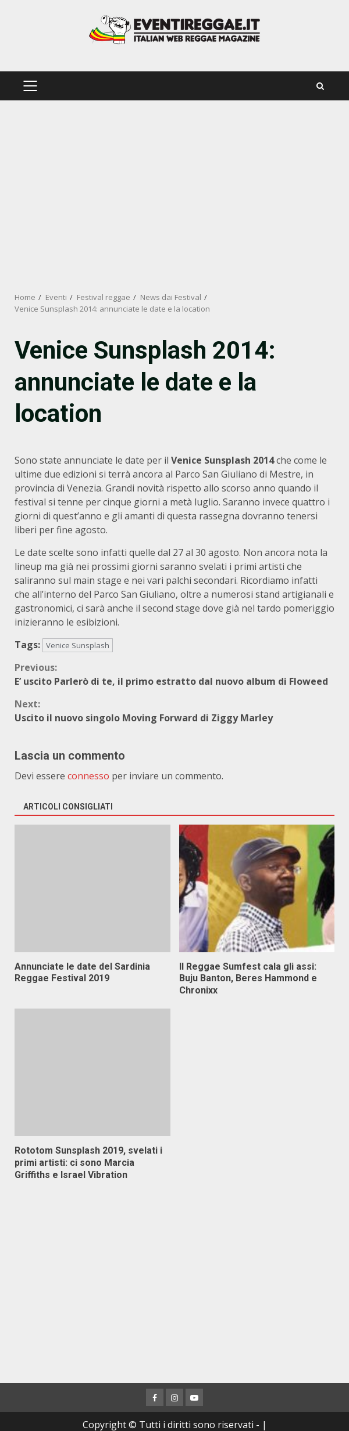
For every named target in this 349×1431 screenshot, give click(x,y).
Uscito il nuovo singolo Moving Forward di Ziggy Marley (174, 710)
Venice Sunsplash (77, 645)
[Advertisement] (174, 196)
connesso (88, 775)
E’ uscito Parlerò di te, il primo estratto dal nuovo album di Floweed (174, 674)
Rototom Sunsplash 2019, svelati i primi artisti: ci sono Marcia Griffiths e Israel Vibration (92, 1072)
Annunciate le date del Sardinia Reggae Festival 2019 (92, 888)
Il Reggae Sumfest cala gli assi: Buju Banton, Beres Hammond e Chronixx (257, 888)
